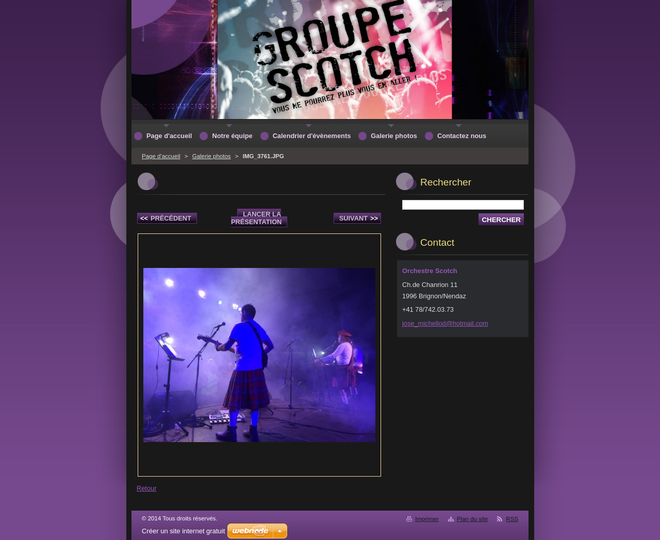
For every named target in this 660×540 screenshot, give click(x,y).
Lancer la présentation (256, 218)
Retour (146, 488)
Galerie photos (211, 156)
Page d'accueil (161, 156)
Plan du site (472, 519)
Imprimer (426, 519)
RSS (512, 519)
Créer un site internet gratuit (183, 531)
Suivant (358, 218)
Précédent (165, 218)
